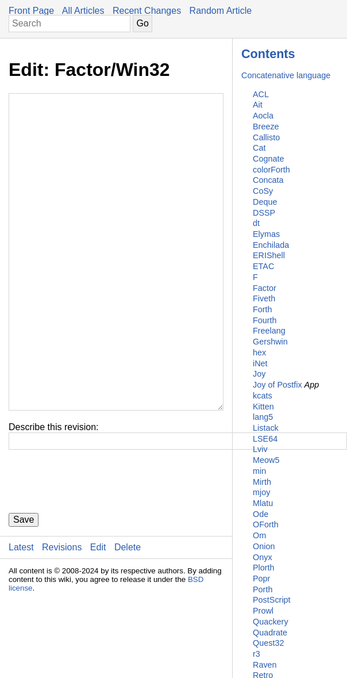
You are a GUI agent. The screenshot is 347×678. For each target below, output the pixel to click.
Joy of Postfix (277, 384)
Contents (268, 54)
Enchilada (271, 245)
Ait (258, 104)
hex (259, 352)
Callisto (266, 137)
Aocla (263, 115)
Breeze (266, 126)
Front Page (31, 11)
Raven (265, 664)
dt (256, 223)
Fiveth (264, 298)
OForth (266, 524)
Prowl (263, 610)
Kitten (263, 406)
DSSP (264, 212)
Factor (264, 288)
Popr (261, 578)
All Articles (83, 11)
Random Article (221, 11)
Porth (262, 589)
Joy (259, 373)
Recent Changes (147, 11)
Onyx (262, 557)
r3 (256, 653)
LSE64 (265, 438)
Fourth (265, 320)
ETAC (263, 266)
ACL (261, 94)
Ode (260, 514)
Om (259, 535)
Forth (262, 309)
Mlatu (263, 503)
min (259, 471)
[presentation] (96, 550)
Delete (127, 616)
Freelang (269, 330)
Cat (259, 147)
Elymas (266, 234)
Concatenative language (285, 75)
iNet (260, 363)
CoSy (263, 191)
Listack (266, 427)
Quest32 (268, 643)
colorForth (271, 169)
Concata (268, 180)
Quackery (270, 621)
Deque (265, 201)
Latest (21, 616)
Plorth (264, 567)
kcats (262, 395)
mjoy (261, 492)
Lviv (260, 449)
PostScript (272, 599)
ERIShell (269, 255)
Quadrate (270, 632)
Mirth (262, 482)
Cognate (268, 158)
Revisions (62, 616)
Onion (264, 546)
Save (23, 588)
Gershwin (270, 341)
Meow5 (266, 460)
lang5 (263, 417)
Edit (98, 616)
